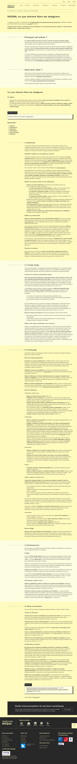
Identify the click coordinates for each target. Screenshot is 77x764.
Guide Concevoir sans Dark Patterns (51, 386)
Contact (68, 1)
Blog (64, 1)
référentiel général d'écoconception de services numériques (45, 22)
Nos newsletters (5, 742)
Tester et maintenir (14, 132)
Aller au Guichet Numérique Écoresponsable (43, 80)
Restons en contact (24, 720)
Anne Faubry (36, 697)
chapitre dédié (47, 371)
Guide (33, 232)
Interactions (63, 434)
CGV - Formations (5, 744)
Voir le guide (67, 709)
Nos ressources (63, 5)
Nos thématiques (36, 5)
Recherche (12, 125)
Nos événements (45, 5)
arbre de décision (61, 167)
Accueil (21, 5)
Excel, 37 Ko (29, 116)
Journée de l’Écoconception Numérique (47, 740)
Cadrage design (13, 127)
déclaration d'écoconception (43, 76)
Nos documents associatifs (7, 740)
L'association (27, 5)
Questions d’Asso (43, 747)
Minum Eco (47, 597)
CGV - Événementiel (5, 746)
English (74, 1)
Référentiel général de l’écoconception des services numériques (42, 688)
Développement (13, 130)
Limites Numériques (71, 5)
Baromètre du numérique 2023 (43, 234)
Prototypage (13, 129)
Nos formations (54, 5)
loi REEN (30, 24)
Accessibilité (23, 740)
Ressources (12, 134)
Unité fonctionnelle (29, 221)
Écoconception (23, 742)
